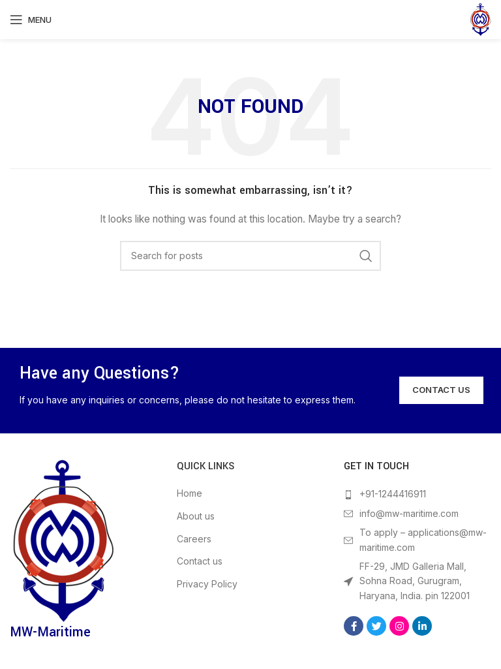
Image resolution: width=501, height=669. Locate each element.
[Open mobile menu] (30, 20)
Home (189, 493)
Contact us (199, 561)
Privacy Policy (207, 583)
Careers (194, 538)
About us (196, 515)
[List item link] (417, 494)
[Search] (250, 256)
